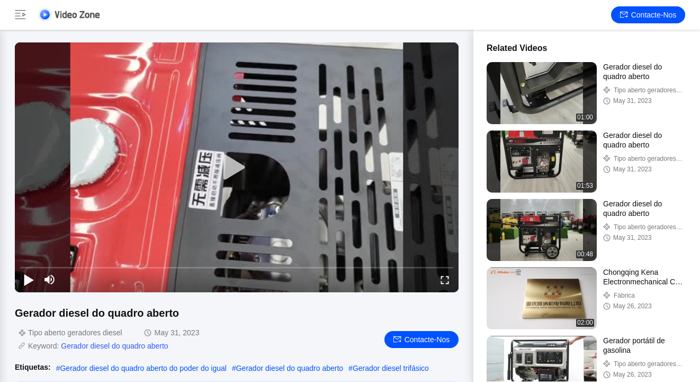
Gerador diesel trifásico (391, 368)
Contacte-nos (648, 15)
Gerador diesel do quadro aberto (114, 346)
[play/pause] (28, 280)
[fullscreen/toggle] (444, 280)
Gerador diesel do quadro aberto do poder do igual (143, 368)
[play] (236, 167)
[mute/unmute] (49, 280)
